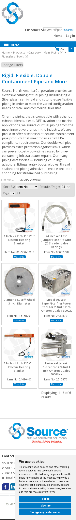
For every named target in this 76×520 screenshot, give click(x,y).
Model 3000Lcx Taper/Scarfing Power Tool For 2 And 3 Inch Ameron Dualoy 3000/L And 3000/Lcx (56, 307)
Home (58, 36)
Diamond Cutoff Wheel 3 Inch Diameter (19, 301)
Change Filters (12, 65)
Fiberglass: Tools (13, 56)
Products (19, 52)
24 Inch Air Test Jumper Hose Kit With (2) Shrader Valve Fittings (56, 241)
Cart (67, 49)
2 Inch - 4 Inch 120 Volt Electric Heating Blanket (19, 367)
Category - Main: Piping (43, 52)
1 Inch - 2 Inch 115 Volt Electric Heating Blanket (19, 239)
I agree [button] (45, 498)
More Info (19, 256)
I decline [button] (45, 505)
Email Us (12, 477)
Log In (70, 36)
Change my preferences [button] (45, 512)
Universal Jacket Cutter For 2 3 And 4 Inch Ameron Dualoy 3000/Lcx (56, 369)
